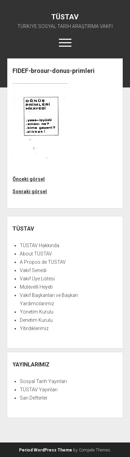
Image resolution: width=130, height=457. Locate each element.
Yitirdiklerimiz (34, 328)
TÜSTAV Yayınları (39, 389)
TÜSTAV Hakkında (39, 245)
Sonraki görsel (29, 191)
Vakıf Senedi (33, 270)
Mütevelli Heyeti (36, 287)
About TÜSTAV (36, 254)
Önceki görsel (28, 179)
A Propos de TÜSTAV (43, 262)
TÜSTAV (65, 17)
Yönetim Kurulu (36, 312)
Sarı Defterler (33, 398)
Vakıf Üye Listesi (37, 278)
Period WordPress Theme (45, 450)
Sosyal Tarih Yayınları (43, 381)
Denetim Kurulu (36, 320)
